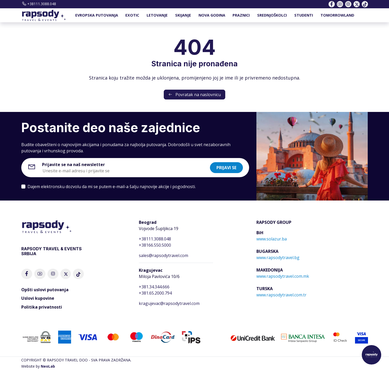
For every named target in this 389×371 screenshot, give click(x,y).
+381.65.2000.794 (155, 293)
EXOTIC (132, 15)
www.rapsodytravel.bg (277, 257)
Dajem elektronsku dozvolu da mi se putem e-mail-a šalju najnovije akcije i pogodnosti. (112, 186)
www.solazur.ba (271, 239)
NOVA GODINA (212, 15)
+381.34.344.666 (154, 287)
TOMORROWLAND (337, 15)
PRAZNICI (241, 15)
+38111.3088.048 (38, 3)
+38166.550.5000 (155, 245)
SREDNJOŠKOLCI (272, 15)
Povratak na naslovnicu (194, 94)
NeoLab (48, 366)
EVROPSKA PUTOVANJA (96, 15)
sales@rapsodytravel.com (163, 255)
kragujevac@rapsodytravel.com (169, 303)
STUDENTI (303, 15)
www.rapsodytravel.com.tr (281, 295)
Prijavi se (226, 167)
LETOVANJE (157, 15)
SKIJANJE (183, 15)
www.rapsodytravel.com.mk (282, 276)
